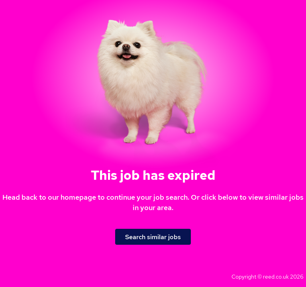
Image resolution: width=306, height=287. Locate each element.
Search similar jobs (153, 237)
